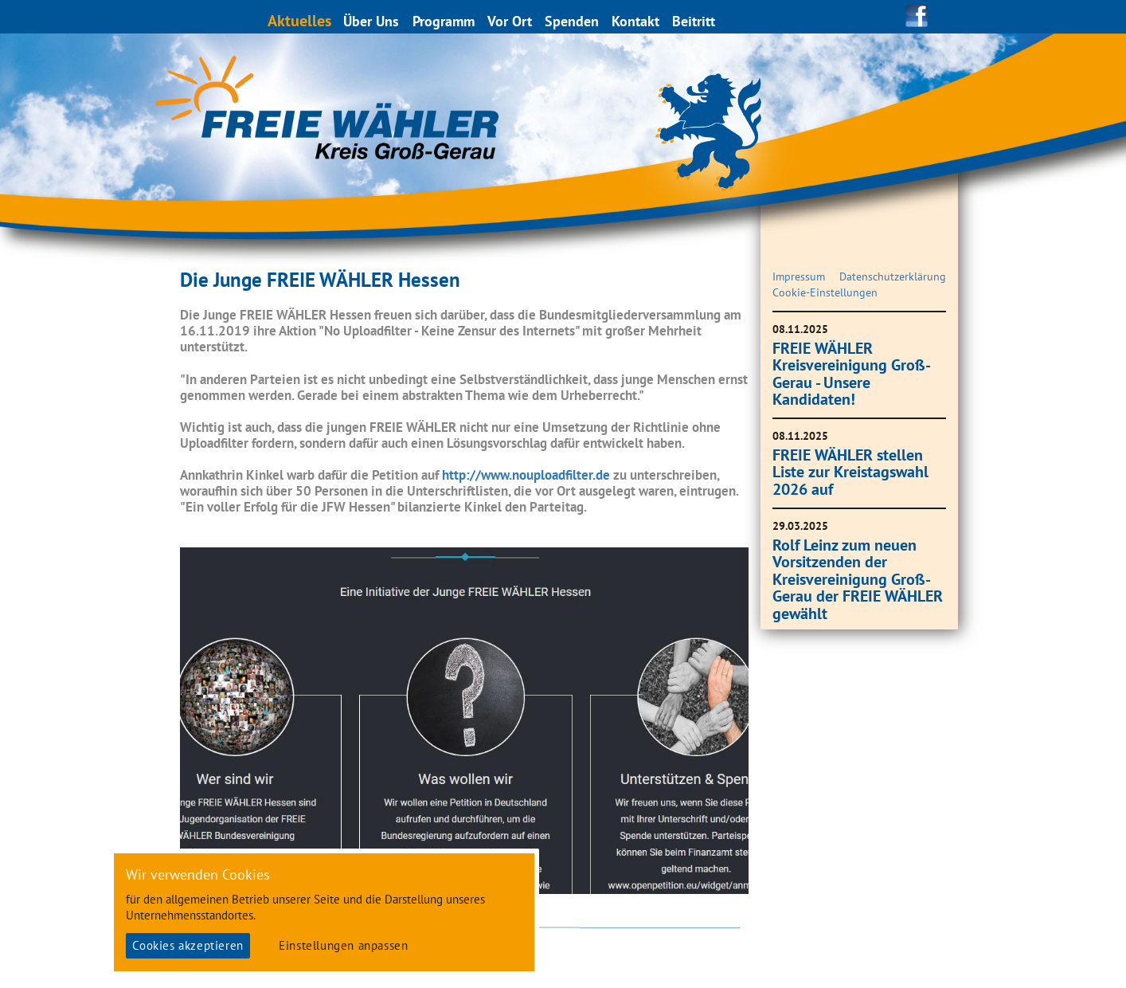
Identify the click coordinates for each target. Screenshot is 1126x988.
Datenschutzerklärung (892, 276)
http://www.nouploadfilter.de (526, 475)
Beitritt (694, 21)
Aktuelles (300, 20)
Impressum (798, 276)
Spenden (572, 21)
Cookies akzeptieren (187, 945)
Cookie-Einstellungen (825, 292)
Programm (444, 21)
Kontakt (636, 21)
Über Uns (372, 21)
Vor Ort (510, 21)
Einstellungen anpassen (343, 945)
